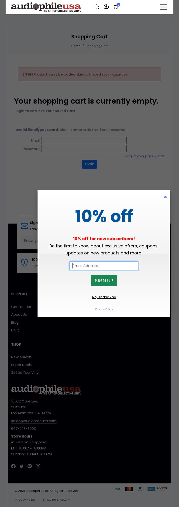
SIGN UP (104, 280)
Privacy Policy (104, 309)
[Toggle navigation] (163, 7)
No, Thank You (104, 296)
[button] (97, 7)
